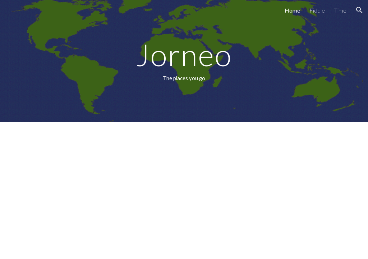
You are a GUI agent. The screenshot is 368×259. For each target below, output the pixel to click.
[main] (184, 61)
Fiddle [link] (317, 10)
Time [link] (340, 10)
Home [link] (292, 10)
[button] (359, 10)
